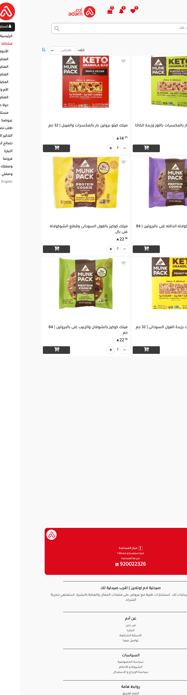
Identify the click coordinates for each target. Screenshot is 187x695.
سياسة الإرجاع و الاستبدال (93, 672)
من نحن (94, 625)
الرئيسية (177, 40)
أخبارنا (93, 631)
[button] (87, 12)
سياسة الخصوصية (94, 662)
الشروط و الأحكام (93, 667)
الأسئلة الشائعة (93, 636)
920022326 (93, 565)
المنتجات (157, 40)
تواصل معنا (167, 684)
